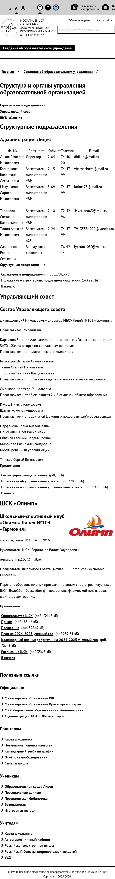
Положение (10, 627)
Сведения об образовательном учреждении (58, 71)
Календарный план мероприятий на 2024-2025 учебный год (49, 639)
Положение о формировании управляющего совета (42, 487)
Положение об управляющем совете (30, 481)
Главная (8, 71)
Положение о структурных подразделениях (35, 280)
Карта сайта (104, 20)
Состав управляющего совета (24, 475)
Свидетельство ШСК (17, 615)
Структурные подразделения (23, 274)
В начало (8, 286)
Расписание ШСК (14, 651)
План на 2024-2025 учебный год (27, 633)
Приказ (6, 621)
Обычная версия (79, 20)
